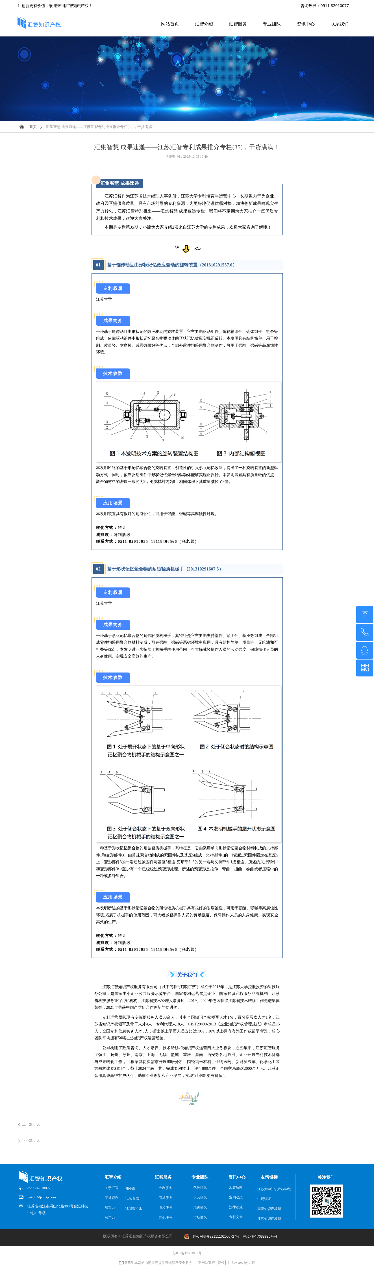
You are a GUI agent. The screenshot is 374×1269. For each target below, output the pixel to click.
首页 (33, 127)
